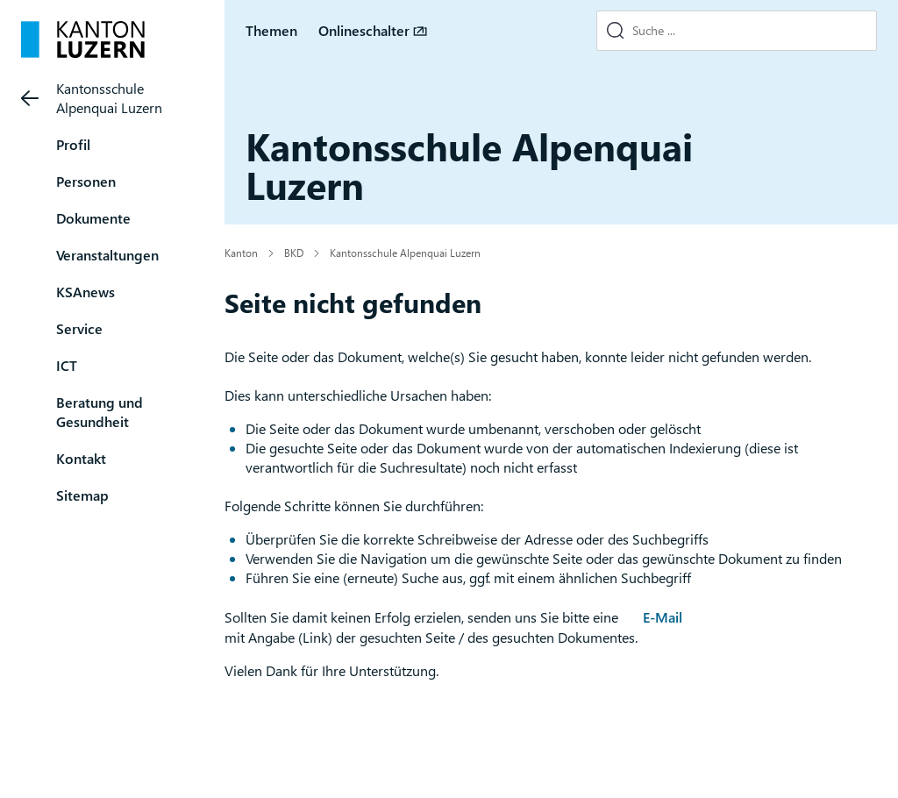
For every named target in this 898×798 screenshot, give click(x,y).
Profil (73, 144)
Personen (86, 181)
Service (79, 328)
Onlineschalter (364, 30)
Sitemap (82, 495)
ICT (66, 365)
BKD (293, 253)
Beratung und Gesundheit (99, 412)
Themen (271, 30)
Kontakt (81, 458)
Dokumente (93, 218)
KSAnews (85, 291)
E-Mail (662, 617)
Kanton (241, 253)
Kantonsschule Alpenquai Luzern (109, 98)
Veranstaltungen (107, 255)
